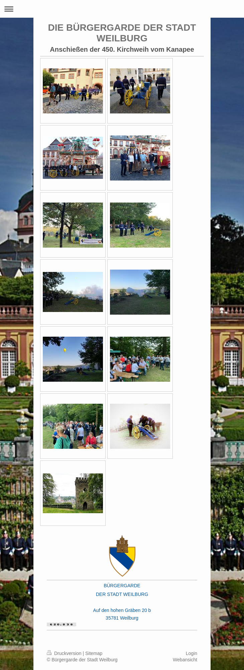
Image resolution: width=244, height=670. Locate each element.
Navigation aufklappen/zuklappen (122, 9)
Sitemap (93, 653)
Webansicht (185, 659)
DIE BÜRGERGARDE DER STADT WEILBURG (122, 32)
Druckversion (65, 653)
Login (191, 653)
